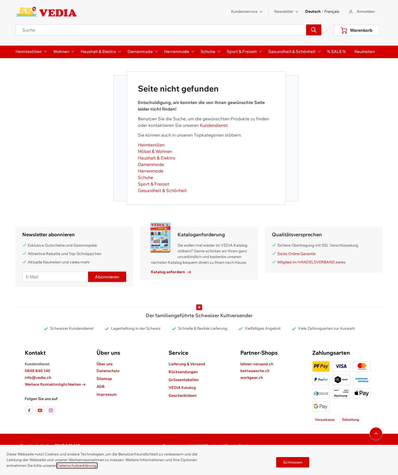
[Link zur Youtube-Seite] (41, 410)
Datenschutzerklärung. (77, 465)
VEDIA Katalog (182, 387)
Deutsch (313, 11)
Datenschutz (108, 370)
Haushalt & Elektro (156, 158)
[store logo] (46, 12)
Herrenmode (150, 171)
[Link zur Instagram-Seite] (50, 410)
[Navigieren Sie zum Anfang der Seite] (376, 433)
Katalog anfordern (171, 271)
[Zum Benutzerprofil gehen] (361, 11)
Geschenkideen (183, 395)
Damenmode (151, 164)
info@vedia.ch (38, 377)
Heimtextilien (151, 144)
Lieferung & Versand (187, 363)
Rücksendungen (183, 371)
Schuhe (145, 177)
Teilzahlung (350, 419)
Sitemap (104, 378)
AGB (101, 386)
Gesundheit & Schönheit (162, 190)
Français (331, 11)
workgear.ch (251, 377)
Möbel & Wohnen (155, 151)
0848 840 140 (37, 370)
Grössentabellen (184, 379)
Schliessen (292, 462)
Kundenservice (247, 11)
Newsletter (286, 11)
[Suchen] (313, 29)
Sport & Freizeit (153, 184)
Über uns (105, 363)
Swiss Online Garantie (296, 253)
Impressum (107, 394)
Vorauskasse (325, 419)
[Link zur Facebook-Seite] (30, 410)
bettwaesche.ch (254, 370)
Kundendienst (214, 125)
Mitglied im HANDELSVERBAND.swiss (311, 262)
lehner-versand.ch (256, 363)
